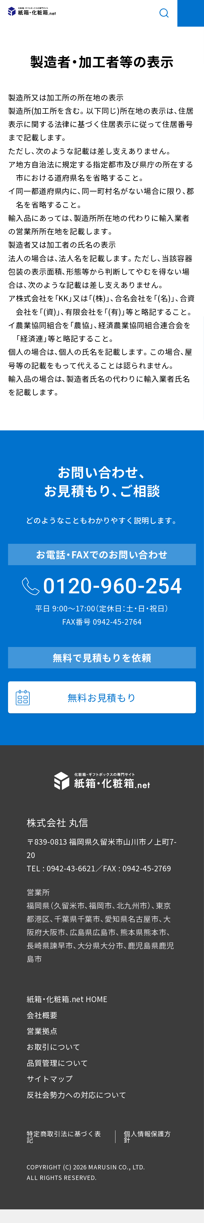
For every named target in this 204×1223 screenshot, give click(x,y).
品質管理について (57, 1062)
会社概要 (42, 1015)
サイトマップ (50, 1078)
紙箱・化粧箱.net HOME (67, 998)
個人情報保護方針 (147, 1137)
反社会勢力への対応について (77, 1094)
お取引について (53, 1046)
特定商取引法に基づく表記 (64, 1137)
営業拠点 (42, 1030)
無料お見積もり (76, 697)
